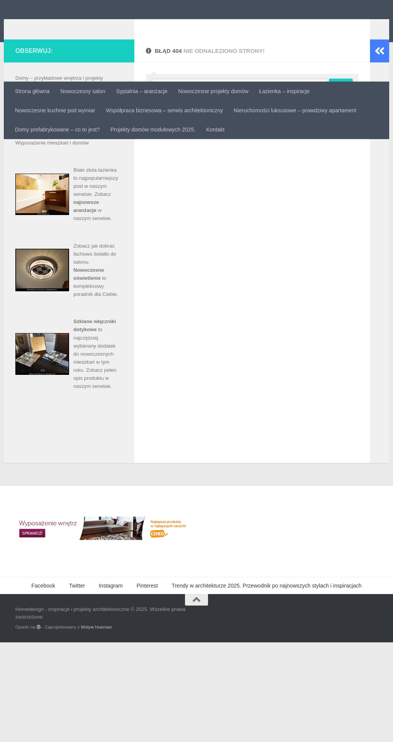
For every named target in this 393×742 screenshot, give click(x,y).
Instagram (111, 685)
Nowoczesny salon (82, 91)
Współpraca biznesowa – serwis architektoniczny (164, 110)
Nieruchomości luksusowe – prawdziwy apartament (295, 110)
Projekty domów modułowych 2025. (153, 129)
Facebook (43, 685)
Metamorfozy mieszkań (41, 210)
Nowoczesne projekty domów (213, 91)
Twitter (77, 685)
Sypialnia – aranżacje (141, 91)
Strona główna (32, 91)
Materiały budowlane (38, 202)
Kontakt (215, 129)
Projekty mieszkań (35, 226)
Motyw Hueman (96, 726)
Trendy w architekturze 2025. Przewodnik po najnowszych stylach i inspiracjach (267, 685)
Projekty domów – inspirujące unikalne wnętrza (68, 218)
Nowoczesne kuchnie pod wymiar (55, 110)
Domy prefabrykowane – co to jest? (57, 129)
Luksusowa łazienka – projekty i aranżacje (62, 194)
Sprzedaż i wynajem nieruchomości (55, 234)
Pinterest (147, 685)
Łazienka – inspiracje (284, 91)
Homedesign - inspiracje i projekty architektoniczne (183, 25)
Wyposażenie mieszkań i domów (52, 242)
